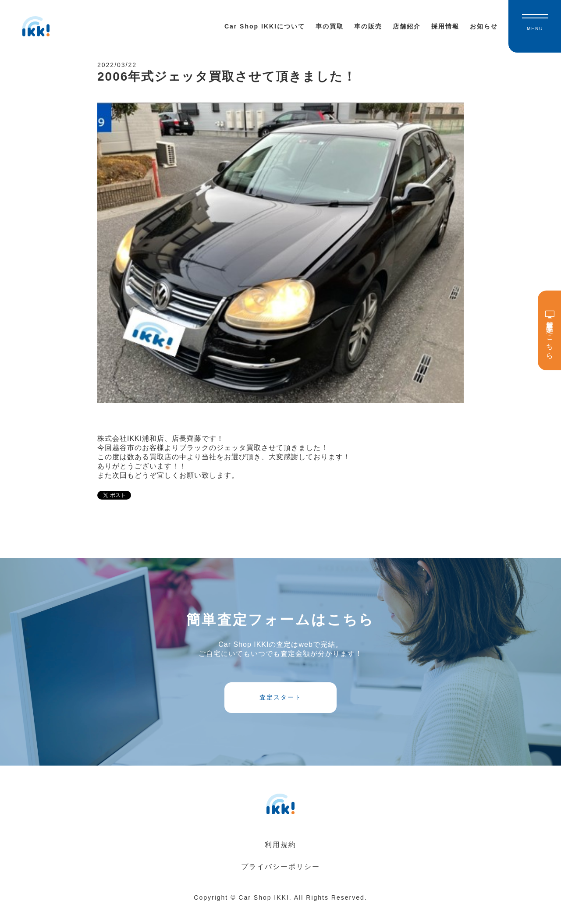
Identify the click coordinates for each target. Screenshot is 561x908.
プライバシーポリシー (280, 866)
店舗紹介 (407, 26)
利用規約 (280, 844)
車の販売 (368, 26)
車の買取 (330, 26)
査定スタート (280, 697)
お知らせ (484, 26)
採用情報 (445, 26)
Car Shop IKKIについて (264, 26)
